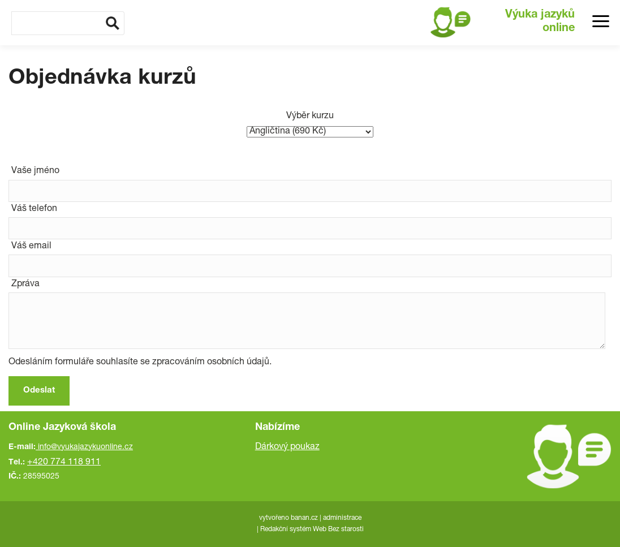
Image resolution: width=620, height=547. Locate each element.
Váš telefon (34, 209)
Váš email (31, 246)
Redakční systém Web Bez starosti (312, 529)
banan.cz (304, 518)
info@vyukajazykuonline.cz (85, 447)
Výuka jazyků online (540, 22)
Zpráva (25, 284)
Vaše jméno (35, 171)
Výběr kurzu (310, 116)
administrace (342, 518)
